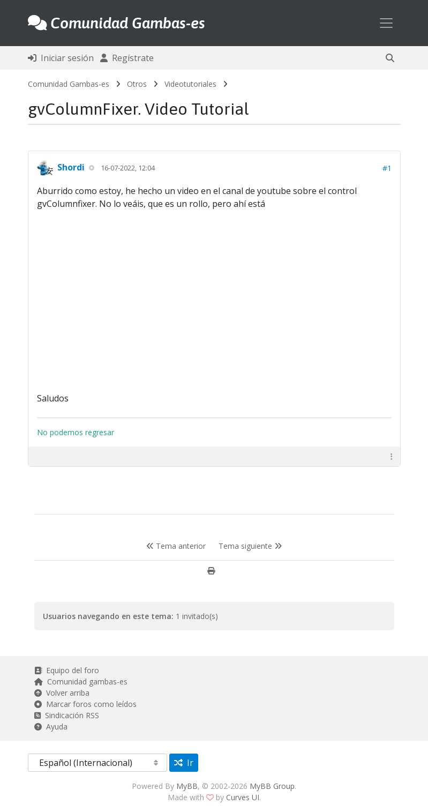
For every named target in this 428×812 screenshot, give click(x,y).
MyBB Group (272, 786)
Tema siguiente (250, 546)
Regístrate (127, 58)
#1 (387, 168)
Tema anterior (176, 546)
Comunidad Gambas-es (68, 84)
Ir (183, 763)
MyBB (187, 786)
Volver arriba (61, 693)
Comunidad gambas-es (80, 681)
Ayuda (50, 726)
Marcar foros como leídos (85, 704)
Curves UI (242, 797)
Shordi (71, 167)
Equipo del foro (66, 670)
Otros (137, 84)
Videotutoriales (190, 84)
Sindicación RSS (66, 715)
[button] (390, 57)
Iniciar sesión (61, 58)
